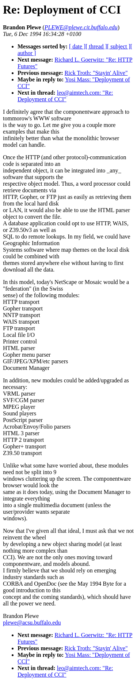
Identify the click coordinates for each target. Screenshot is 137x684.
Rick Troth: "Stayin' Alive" (96, 73)
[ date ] (77, 46)
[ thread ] (96, 46)
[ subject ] (118, 46)
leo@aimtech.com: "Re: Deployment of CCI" (65, 96)
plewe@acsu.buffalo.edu (32, 622)
